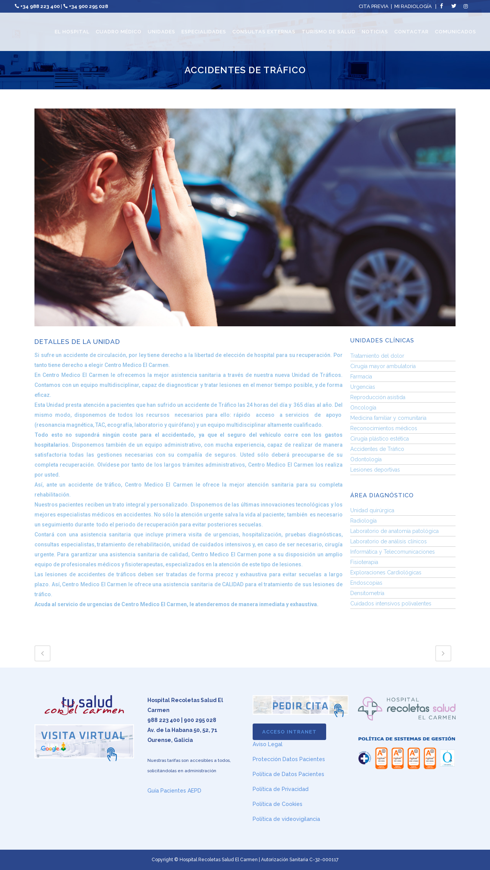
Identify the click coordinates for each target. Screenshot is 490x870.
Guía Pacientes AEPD (174, 791)
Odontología (366, 459)
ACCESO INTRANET (289, 732)
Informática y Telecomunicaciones (392, 552)
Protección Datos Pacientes (289, 759)
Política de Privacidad (281, 789)
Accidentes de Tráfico (377, 449)
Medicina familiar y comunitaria (388, 418)
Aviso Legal (268, 744)
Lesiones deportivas (375, 470)
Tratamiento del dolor (377, 356)
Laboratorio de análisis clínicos (388, 541)
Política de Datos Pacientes (288, 774)
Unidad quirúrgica (372, 510)
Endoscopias (366, 583)
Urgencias (362, 387)
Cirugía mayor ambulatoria (383, 366)
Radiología (363, 521)
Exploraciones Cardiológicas (385, 572)
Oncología (363, 408)
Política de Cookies (277, 804)
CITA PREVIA (374, 6)
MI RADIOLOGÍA (413, 6)
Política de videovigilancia (286, 819)
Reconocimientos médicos (383, 428)
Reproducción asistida (377, 397)
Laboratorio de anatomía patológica (394, 531)
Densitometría (367, 593)
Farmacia (361, 376)
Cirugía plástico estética (379, 439)
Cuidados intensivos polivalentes (390, 603)
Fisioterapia (364, 562)
